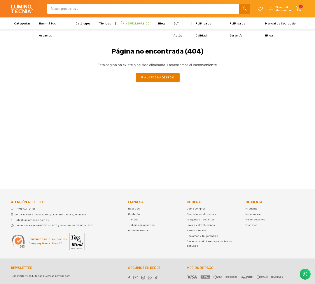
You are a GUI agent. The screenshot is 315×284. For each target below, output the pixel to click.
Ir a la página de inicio (157, 77)
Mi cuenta (251, 208)
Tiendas (105, 23)
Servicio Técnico (197, 230)
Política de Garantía (237, 25)
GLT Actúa (177, 25)
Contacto (134, 214)
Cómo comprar (196, 208)
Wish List (251, 225)
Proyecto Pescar (138, 230)
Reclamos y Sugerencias (202, 235)
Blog (161, 23)
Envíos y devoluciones (201, 225)
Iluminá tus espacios (47, 25)
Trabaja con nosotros (141, 225)
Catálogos (82, 23)
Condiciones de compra (202, 214)
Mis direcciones (255, 219)
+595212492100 (137, 23)
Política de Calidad (203, 25)
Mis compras (253, 214)
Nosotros (134, 208)
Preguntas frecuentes (201, 219)
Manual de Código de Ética (280, 25)
